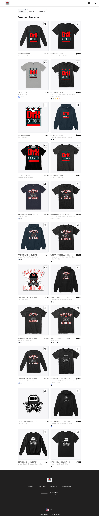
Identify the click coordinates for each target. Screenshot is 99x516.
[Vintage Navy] (57, 342)
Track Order (42, 486)
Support (30, 486)
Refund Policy (66, 486)
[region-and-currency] (49, 509)
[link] (33, 36)
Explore (21, 11)
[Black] (23, 97)
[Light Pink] (59, 98)
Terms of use (55, 514)
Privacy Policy (43, 514)
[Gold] (57, 98)
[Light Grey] (53, 98)
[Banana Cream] (55, 98)
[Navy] (21, 97)
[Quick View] (45, 24)
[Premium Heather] (53, 342)
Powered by (49, 493)
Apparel (31, 11)
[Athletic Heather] (19, 97)
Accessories (42, 11)
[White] (53, 261)
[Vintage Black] (51, 342)
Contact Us (54, 486)
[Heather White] (55, 342)
